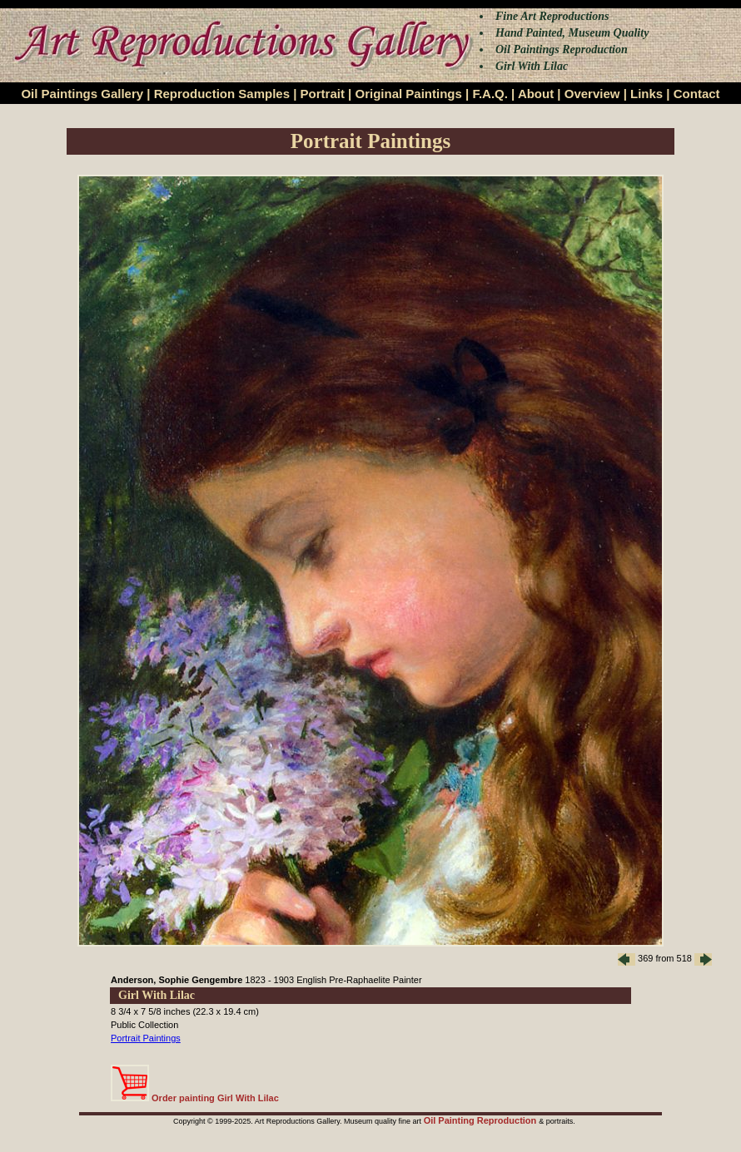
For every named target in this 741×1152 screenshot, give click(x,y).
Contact (697, 94)
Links (646, 94)
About (536, 94)
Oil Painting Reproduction (482, 1120)
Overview (592, 94)
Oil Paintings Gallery (82, 94)
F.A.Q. (490, 94)
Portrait (323, 94)
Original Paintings (408, 94)
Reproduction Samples (222, 94)
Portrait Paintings (146, 1038)
